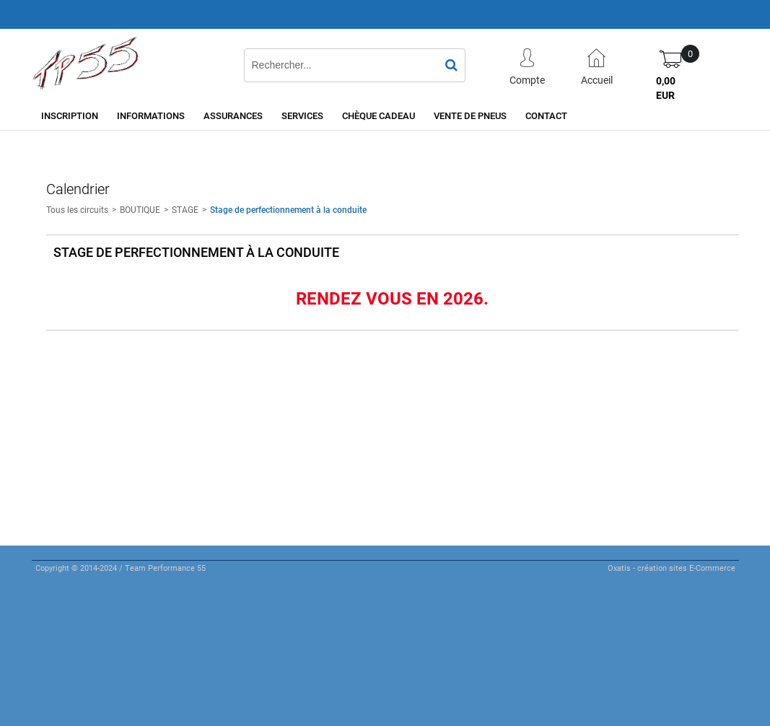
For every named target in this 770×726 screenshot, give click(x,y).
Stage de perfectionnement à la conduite (288, 209)
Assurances (233, 115)
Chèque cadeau (378, 115)
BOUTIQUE (140, 209)
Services (302, 115)
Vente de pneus (470, 115)
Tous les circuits (77, 209)
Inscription (69, 115)
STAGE (185, 209)
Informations (151, 115)
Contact (546, 115)
